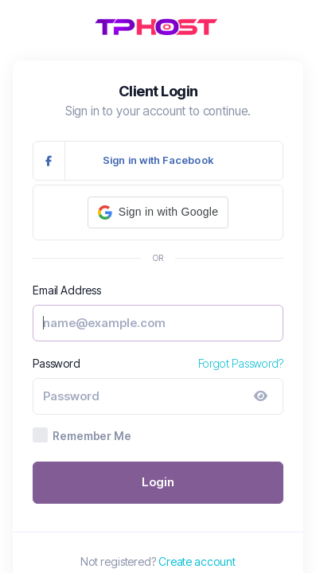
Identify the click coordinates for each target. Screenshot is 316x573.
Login (158, 481)
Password (56, 363)
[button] (158, 212)
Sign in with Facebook (123, 161)
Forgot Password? (240, 363)
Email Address (67, 290)
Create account (197, 561)
